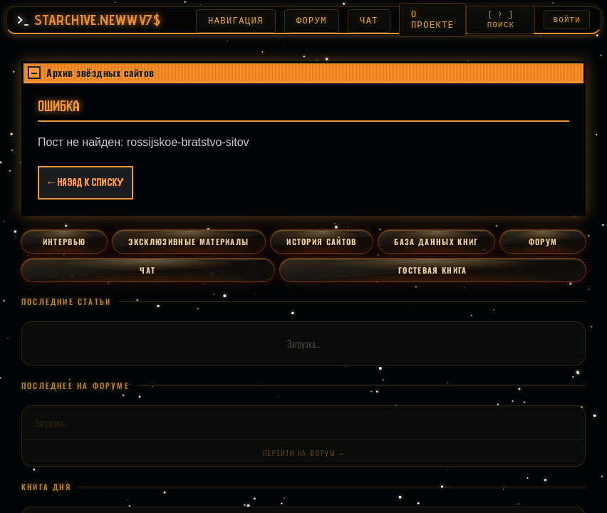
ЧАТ (362, 21)
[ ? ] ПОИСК (499, 20)
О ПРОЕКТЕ (425, 20)
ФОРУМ (304, 21)
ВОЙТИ (567, 20)
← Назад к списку (85, 184)
